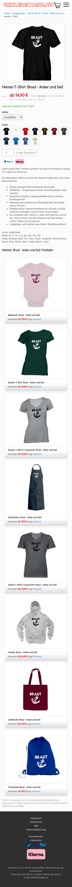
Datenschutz (36, 821)
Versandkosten (36, 836)
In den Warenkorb (26, 152)
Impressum (36, 818)
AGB (36, 825)
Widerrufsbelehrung (36, 829)
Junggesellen (18, 13)
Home (7, 13)
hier (22, 805)
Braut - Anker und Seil (53, 13)
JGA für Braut (33, 13)
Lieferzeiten (36, 840)
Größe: (5, 112)
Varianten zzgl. (20, 319)
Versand (41, 95)
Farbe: (5, 124)
